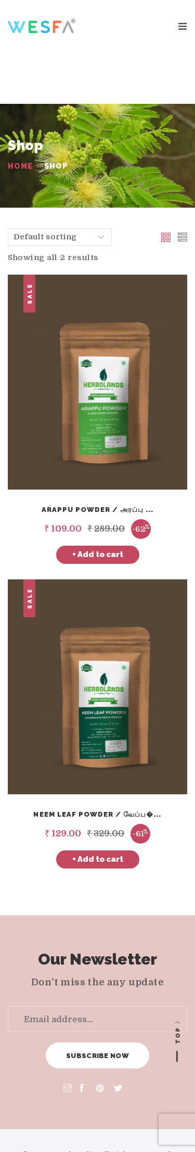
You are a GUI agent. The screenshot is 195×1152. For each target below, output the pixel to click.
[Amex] (111, 1126)
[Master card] (85, 1126)
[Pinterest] (100, 1037)
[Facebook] (84, 1037)
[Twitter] (118, 1037)
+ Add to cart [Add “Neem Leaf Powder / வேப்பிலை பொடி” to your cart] (97, 807)
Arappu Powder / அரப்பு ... (98, 458)
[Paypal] (137, 1126)
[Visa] (59, 1126)
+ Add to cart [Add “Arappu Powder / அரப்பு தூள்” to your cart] (97, 502)
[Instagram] (67, 1037)
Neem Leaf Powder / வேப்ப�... (97, 762)
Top (178, 1035)
